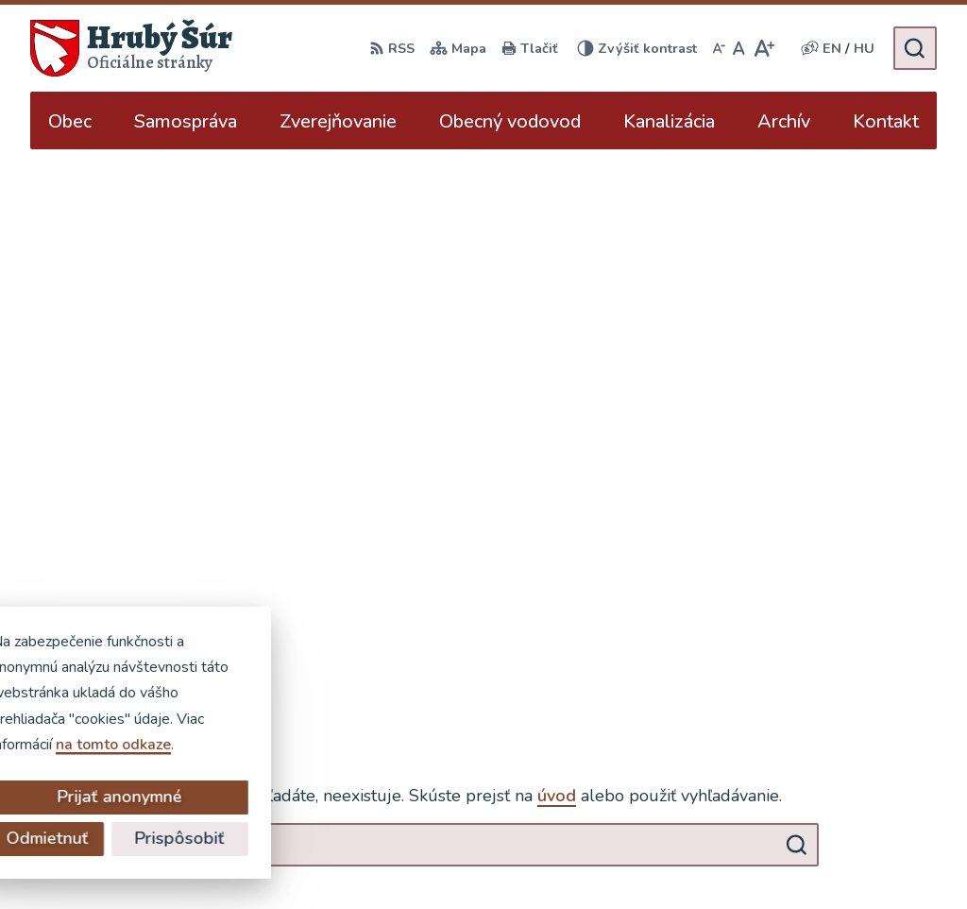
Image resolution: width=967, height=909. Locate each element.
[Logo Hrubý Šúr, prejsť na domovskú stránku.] (131, 48)
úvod (556, 254)
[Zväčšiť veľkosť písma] (763, 48)
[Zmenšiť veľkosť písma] (718, 48)
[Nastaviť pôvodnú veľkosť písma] (739, 48)
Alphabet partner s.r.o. (298, 858)
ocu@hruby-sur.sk (865, 687)
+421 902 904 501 (870, 665)
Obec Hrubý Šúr (555, 858)
